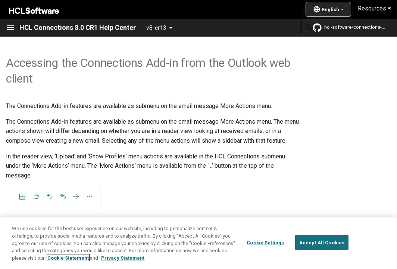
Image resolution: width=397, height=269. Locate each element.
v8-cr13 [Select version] (156, 27)
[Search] (257, 27)
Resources (374, 8)
